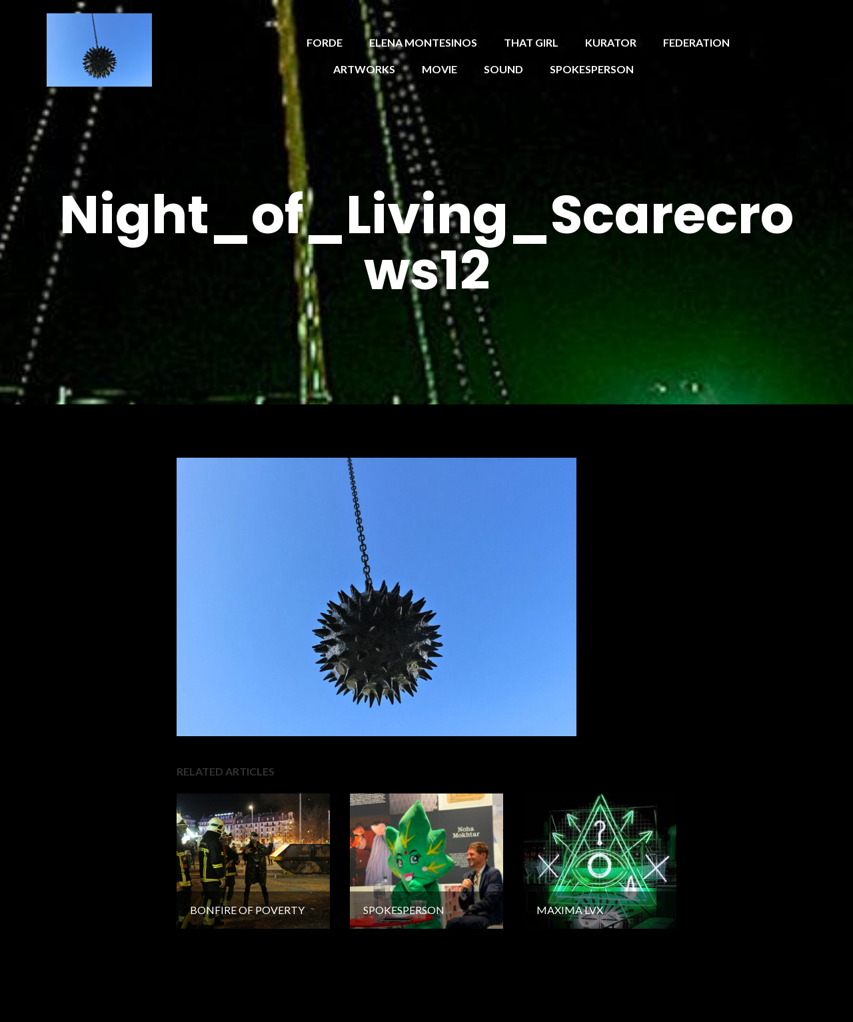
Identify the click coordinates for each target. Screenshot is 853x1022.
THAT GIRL (531, 42)
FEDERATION (696, 42)
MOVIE (439, 69)
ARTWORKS (364, 69)
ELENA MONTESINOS (423, 42)
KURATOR (610, 42)
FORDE (325, 42)
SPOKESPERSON (592, 69)
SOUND (503, 69)
